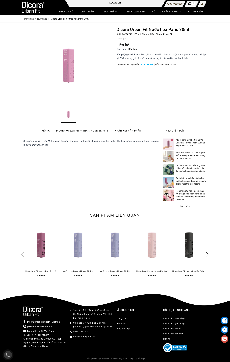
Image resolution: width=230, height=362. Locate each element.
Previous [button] (22, 254)
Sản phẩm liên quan (115, 215)
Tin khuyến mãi (173, 130)
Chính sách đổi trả (172, 328)
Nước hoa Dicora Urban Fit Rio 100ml (115, 271)
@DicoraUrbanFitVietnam (38, 326)
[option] (68, 65)
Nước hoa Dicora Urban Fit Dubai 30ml (188, 271)
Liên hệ (166, 339)
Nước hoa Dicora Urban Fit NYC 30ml (152, 271)
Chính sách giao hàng (174, 323)
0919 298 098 (146, 64)
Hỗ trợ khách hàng (166, 11)
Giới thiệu (88, 11)
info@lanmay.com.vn (84, 336)
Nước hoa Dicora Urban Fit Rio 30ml (78, 271)
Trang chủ (66, 11)
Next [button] (207, 254)
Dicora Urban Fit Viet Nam (38, 331)
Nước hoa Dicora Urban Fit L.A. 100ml (41, 271)
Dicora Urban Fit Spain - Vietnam (42, 321)
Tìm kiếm (195, 11)
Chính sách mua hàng (174, 318)
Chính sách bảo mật (173, 334)
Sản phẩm (111, 11)
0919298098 (176, 4)
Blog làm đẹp (135, 11)
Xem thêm (185, 206)
